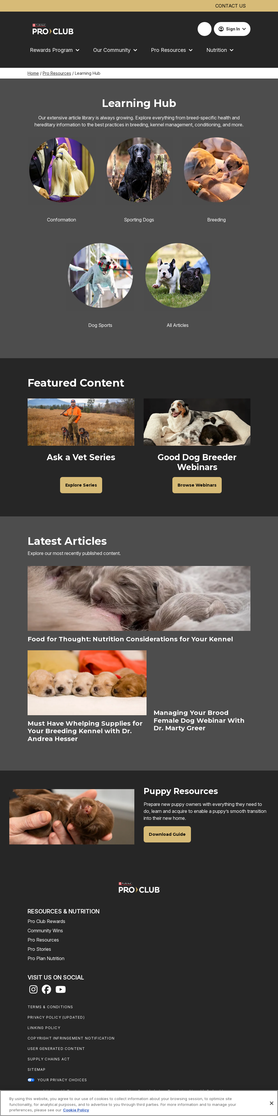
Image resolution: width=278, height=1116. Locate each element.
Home (33, 73)
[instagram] (33, 991)
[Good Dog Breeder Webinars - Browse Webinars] (197, 485)
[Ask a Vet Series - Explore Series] (81, 485)
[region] (139, 1103)
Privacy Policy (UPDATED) (56, 1017)
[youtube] (60, 991)
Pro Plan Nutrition (46, 958)
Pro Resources (57, 73)
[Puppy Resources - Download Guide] (167, 834)
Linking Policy (44, 1028)
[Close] (271, 1103)
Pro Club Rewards (46, 921)
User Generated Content (56, 1048)
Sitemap (37, 1069)
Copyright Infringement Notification (71, 1038)
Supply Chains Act (49, 1059)
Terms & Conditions (50, 1007)
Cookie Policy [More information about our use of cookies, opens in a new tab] (76, 1110)
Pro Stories (39, 949)
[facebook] (46, 991)
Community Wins (45, 930)
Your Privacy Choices (62, 1080)
